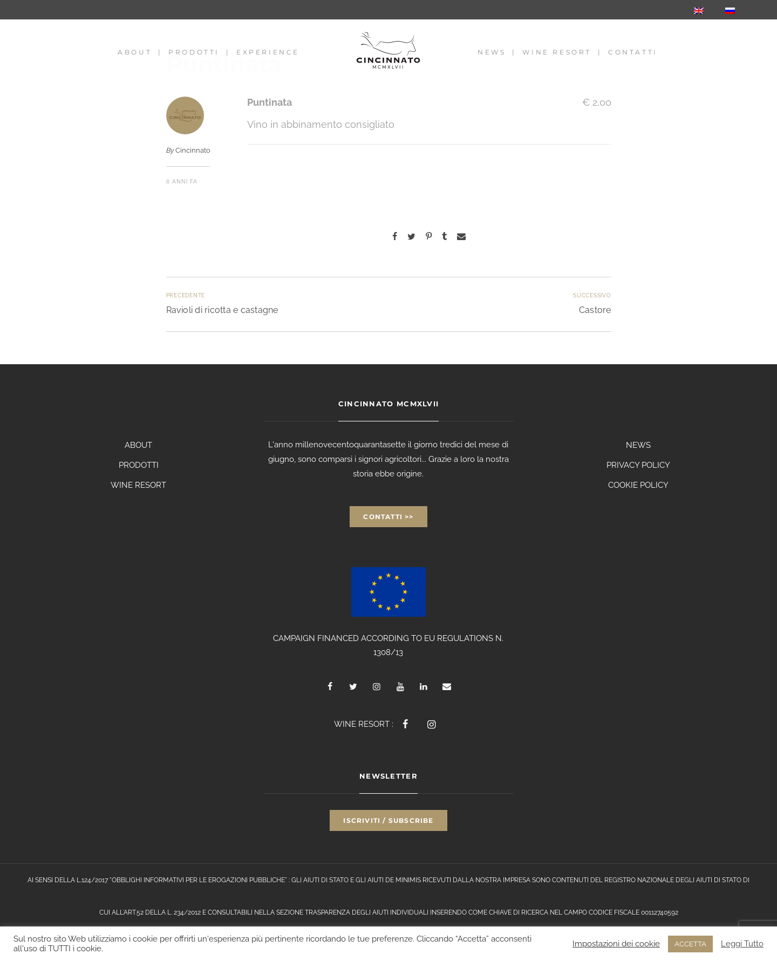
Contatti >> (388, 517)
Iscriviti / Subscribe (388, 820)
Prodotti (194, 52)
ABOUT (138, 445)
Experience (267, 52)
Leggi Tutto (742, 943)
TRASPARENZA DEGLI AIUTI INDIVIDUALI (366, 912)
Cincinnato (192, 150)
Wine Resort (556, 52)
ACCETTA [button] (690, 944)
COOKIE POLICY (638, 485)
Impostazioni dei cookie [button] (616, 943)
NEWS (638, 445)
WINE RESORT (138, 485)
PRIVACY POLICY (638, 465)
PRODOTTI (139, 465)
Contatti (633, 52)
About (135, 52)
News (492, 52)
